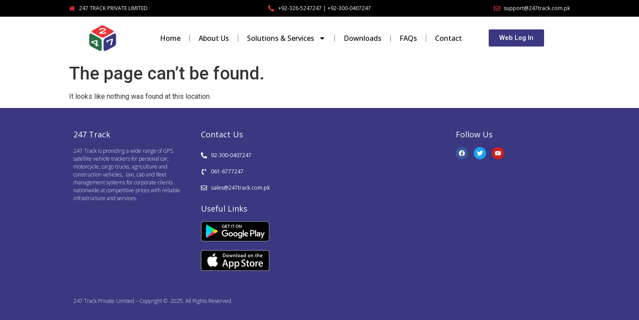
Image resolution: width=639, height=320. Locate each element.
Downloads (362, 38)
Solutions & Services (286, 38)
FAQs (408, 38)
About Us (214, 38)
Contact (448, 38)
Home (170, 38)
